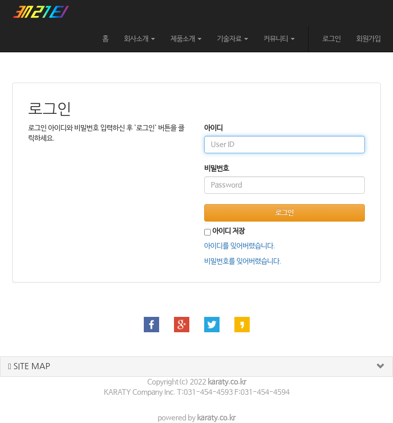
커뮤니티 (279, 39)
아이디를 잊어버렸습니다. (239, 246)
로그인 (331, 39)
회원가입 (368, 39)
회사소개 (139, 39)
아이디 (213, 128)
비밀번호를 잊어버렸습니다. (242, 261)
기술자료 (232, 39)
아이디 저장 (228, 231)
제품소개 (186, 39)
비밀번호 (216, 169)
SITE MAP (29, 366)
